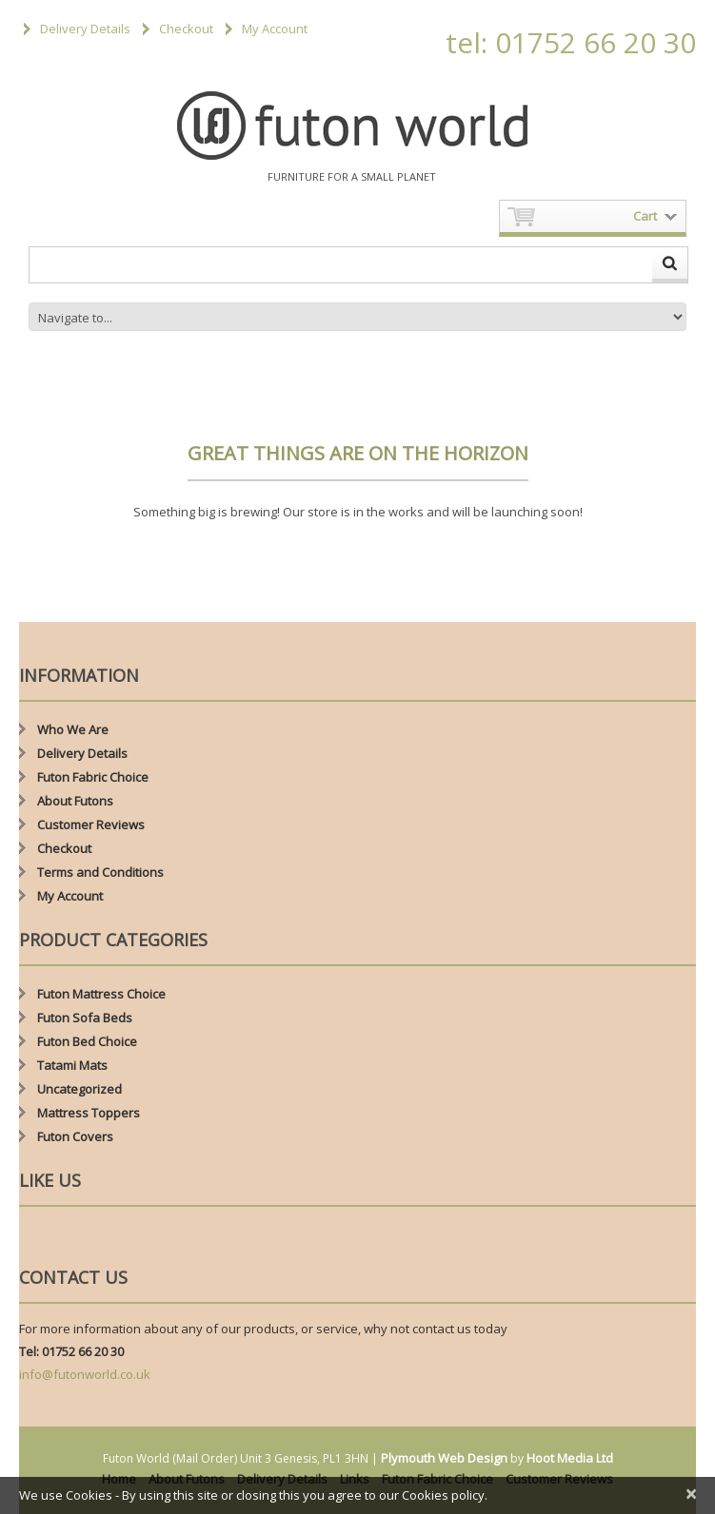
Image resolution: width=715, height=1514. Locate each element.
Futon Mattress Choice (101, 993)
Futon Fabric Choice (93, 777)
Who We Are (73, 729)
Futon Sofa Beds (84, 1017)
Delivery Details (85, 28)
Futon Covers (75, 1136)
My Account (275, 28)
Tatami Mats (72, 1065)
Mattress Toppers (88, 1112)
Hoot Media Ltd (569, 1457)
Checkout (186, 28)
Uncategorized (79, 1088)
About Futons (75, 800)
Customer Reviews (91, 824)
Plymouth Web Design (444, 1457)
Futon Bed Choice (87, 1041)
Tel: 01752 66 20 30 (71, 1351)
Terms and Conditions (100, 872)
